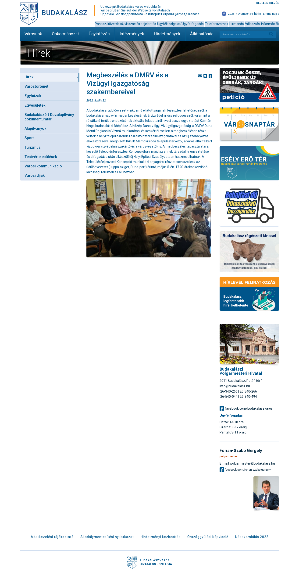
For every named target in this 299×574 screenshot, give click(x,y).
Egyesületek (35, 105)
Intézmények (132, 33)
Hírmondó (236, 24)
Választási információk (262, 24)
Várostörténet (36, 86)
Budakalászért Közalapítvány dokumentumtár (49, 116)
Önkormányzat (65, 33)
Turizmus (33, 147)
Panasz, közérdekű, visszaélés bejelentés (125, 24)
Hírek (29, 77)
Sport (29, 138)
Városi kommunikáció (43, 166)
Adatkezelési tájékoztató (52, 536)
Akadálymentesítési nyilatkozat (107, 536)
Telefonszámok (216, 24)
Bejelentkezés (267, 3)
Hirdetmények (167, 33)
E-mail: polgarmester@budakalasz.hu (247, 463)
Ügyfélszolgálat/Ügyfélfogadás (180, 24)
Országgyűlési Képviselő (207, 536)
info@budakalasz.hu (235, 386)
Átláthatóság (202, 33)
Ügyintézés (99, 33)
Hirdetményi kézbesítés (161, 536)
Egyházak (33, 96)
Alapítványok (35, 128)
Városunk (33, 33)
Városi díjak (35, 175)
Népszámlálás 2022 (251, 536)
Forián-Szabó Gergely (241, 450)
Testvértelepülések (41, 157)
